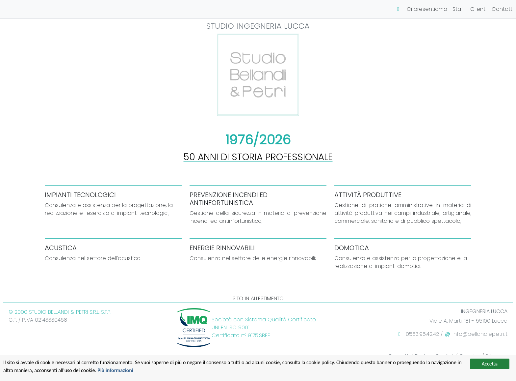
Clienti (478, 9)
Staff (458, 9)
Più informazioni (115, 370)
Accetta (490, 364)
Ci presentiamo (427, 9)
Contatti (502, 9)
